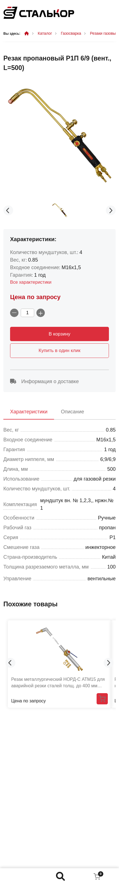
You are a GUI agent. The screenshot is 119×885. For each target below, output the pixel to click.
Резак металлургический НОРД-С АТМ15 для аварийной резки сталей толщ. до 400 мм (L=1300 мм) (58, 683)
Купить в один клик (59, 350)
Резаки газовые (104, 33)
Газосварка (71, 33)
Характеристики (28, 411)
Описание (72, 411)
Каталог (45, 33)
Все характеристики (31, 282)
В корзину (60, 334)
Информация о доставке (44, 381)
